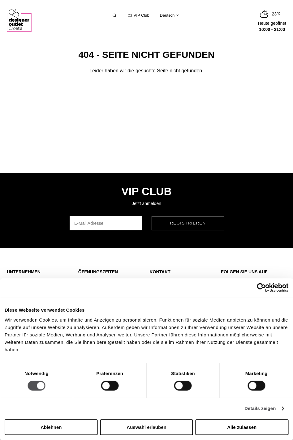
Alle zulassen (241, 427)
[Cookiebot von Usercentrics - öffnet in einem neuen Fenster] (261, 287)
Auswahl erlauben (146, 427)
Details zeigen (260, 408)
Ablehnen (51, 427)
